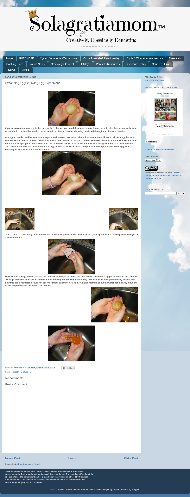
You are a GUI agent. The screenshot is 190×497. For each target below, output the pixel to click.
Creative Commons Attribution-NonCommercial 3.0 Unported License (164, 175)
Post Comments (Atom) (29, 464)
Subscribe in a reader (155, 80)
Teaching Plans (14, 64)
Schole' (26, 69)
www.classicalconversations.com (49, 480)
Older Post (131, 458)
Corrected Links (161, 64)
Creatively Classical (62, 64)
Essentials (175, 58)
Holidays (85, 64)
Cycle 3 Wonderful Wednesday (145, 58)
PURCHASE (26, 58)
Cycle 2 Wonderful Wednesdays (102, 58)
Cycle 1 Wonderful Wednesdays (58, 58)
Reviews (10, 69)
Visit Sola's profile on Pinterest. (159, 150)
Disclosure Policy (136, 64)
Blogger (135, 490)
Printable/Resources (108, 64)
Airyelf (116, 490)
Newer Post (12, 458)
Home (9, 58)
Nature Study (37, 64)
